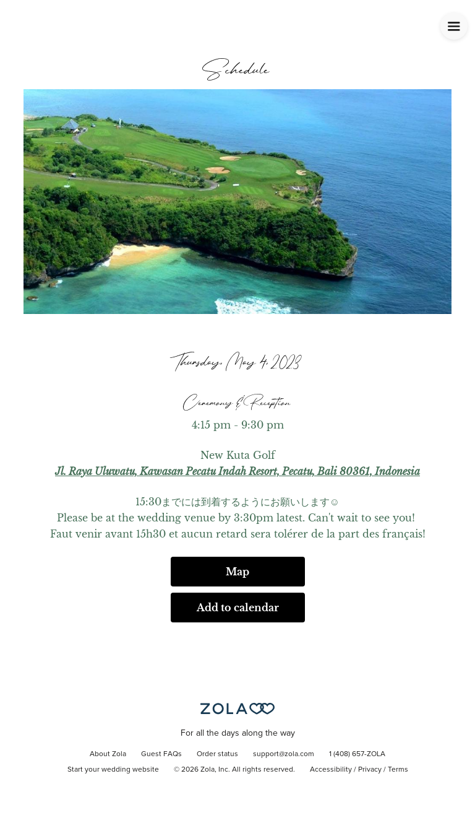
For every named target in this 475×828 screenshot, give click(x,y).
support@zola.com (283, 754)
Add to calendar (238, 607)
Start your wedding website (113, 770)
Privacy (370, 770)
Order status (217, 754)
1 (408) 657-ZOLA (357, 754)
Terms (398, 770)
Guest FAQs (161, 754)
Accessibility (331, 770)
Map (237, 571)
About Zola (108, 754)
